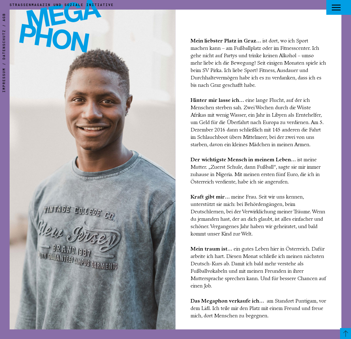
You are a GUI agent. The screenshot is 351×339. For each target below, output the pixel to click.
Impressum (4, 80)
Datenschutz (4, 45)
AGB (4, 17)
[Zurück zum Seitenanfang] (345, 333)
